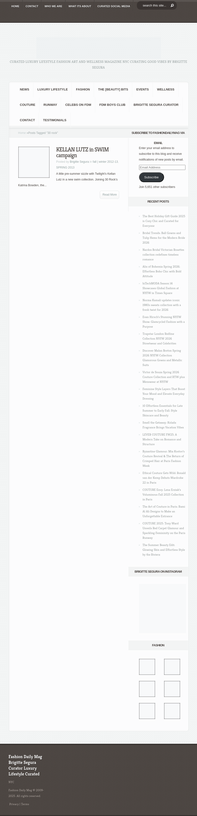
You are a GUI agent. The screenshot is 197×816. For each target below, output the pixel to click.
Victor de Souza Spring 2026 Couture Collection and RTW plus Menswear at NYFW (164, 377)
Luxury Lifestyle (53, 89)
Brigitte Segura (79, 161)
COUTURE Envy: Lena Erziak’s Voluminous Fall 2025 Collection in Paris (163, 494)
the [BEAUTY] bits (113, 89)
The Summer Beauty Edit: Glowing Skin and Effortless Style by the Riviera (164, 550)
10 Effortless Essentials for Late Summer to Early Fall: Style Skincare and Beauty (163, 410)
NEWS (24, 89)
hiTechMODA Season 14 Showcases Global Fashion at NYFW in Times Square (161, 288)
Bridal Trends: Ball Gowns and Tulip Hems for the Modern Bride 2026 (164, 238)
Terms (25, 804)
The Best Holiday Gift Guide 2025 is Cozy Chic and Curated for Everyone (164, 221)
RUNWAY (50, 105)
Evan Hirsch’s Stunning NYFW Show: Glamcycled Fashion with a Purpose (164, 322)
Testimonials (54, 120)
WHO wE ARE (53, 6)
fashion (83, 89)
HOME (15, 6)
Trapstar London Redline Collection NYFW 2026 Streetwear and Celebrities (159, 338)
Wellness (165, 89)
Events (142, 89)
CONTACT (32, 6)
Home (22, 133)
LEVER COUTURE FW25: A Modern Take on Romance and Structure (162, 439)
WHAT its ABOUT (80, 6)
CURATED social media (113, 6)
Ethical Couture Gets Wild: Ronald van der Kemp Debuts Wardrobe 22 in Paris (164, 478)
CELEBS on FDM (78, 105)
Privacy (14, 804)
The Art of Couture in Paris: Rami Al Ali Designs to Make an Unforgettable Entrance (164, 511)
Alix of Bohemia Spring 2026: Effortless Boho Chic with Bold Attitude (162, 271)
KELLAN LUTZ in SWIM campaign (82, 152)
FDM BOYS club (112, 105)
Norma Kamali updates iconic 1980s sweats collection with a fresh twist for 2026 (162, 305)
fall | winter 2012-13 (105, 161)
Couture (27, 105)
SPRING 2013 (65, 167)
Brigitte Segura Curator (155, 105)
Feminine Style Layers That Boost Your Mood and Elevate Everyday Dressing (164, 394)
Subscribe (151, 177)
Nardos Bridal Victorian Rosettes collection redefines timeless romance (163, 254)
